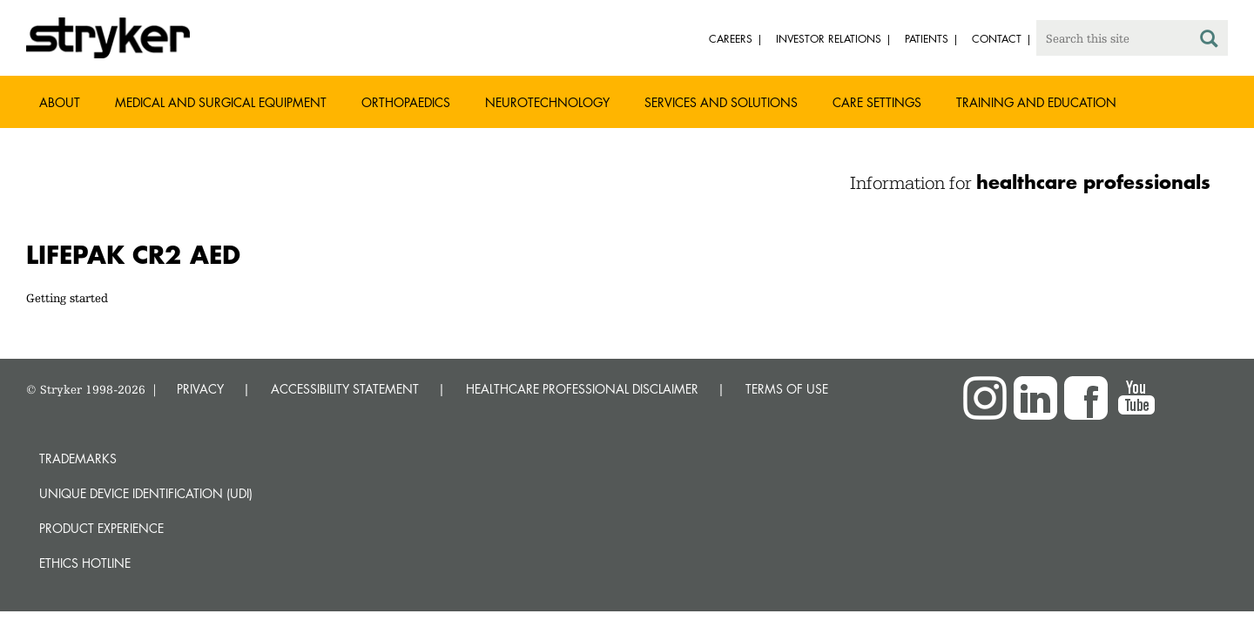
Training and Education (1036, 102)
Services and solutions (721, 102)
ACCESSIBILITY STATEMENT (345, 389)
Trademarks (78, 458)
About (59, 102)
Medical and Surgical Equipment (221, 102)
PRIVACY (200, 389)
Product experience (101, 528)
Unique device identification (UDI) (146, 493)
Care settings (877, 102)
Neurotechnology (547, 102)
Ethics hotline (85, 563)
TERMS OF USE (786, 389)
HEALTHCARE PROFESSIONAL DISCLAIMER (582, 389)
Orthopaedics (405, 102)
